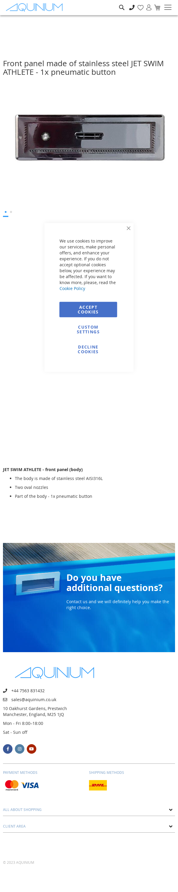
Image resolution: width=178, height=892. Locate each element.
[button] (5, 212)
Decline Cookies (88, 349)
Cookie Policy (72, 288)
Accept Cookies (88, 309)
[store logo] (35, 7)
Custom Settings (88, 329)
